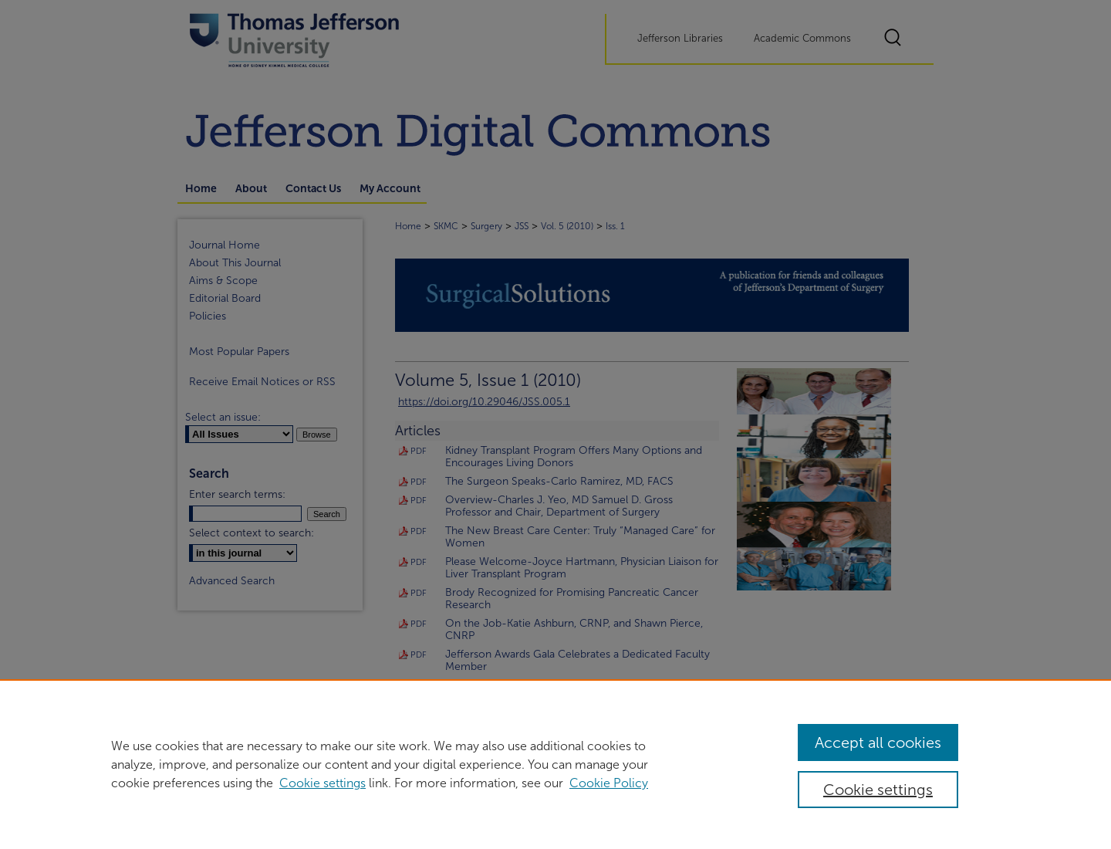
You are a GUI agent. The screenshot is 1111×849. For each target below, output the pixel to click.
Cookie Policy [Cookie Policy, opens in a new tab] (608, 783)
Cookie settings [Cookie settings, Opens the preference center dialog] (878, 789)
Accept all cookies (878, 742)
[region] (555, 764)
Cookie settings (322, 783)
